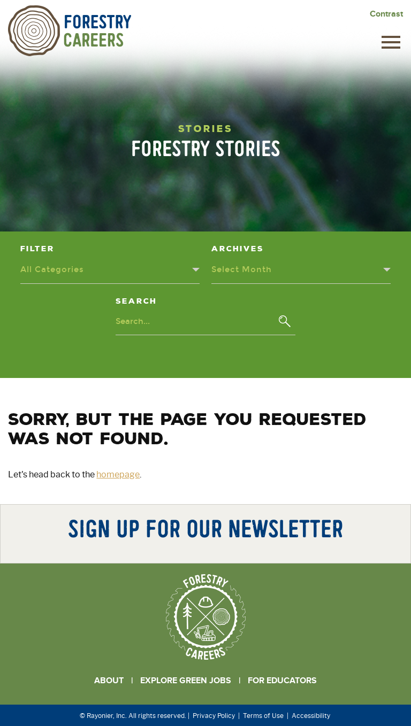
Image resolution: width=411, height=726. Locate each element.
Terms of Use (263, 714)
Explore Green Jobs (185, 679)
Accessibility (311, 714)
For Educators (282, 679)
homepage (118, 473)
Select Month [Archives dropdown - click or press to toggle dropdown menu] (242, 268)
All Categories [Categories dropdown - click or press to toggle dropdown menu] (53, 268)
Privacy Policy (214, 714)
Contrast (386, 14)
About (109, 679)
